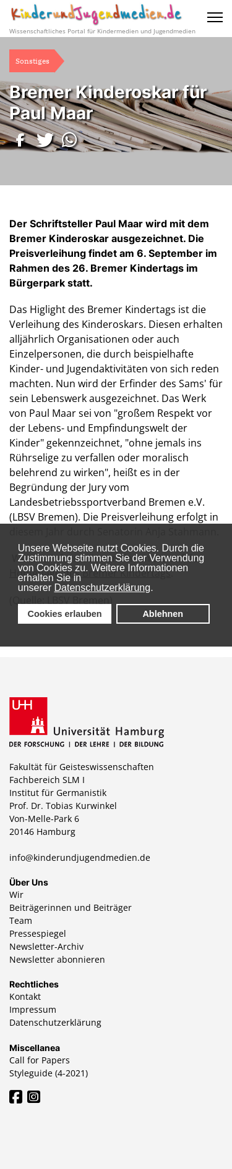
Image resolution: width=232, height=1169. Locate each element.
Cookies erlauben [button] (65, 614)
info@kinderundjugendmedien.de (79, 857)
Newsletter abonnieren (57, 959)
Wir (16, 894)
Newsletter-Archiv (46, 946)
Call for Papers (39, 1060)
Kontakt (25, 996)
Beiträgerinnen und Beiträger (70, 907)
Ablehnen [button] (162, 614)
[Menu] (215, 17)
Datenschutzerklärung (102, 587)
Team (20, 920)
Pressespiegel (37, 933)
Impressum (32, 1009)
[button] (21, 140)
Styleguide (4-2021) (48, 1073)
